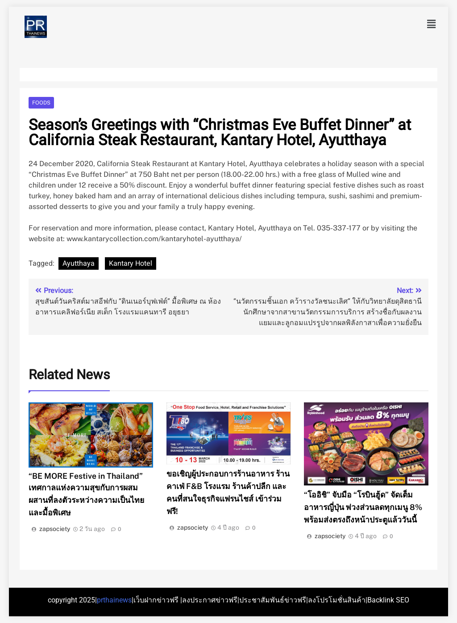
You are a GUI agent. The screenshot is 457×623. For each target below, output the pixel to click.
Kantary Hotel (130, 263)
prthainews (114, 600)
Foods (41, 103)
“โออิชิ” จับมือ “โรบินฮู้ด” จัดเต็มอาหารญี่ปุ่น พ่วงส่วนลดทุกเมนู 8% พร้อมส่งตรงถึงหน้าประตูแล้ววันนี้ (363, 507)
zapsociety (54, 528)
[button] (431, 24)
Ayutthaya (78, 263)
